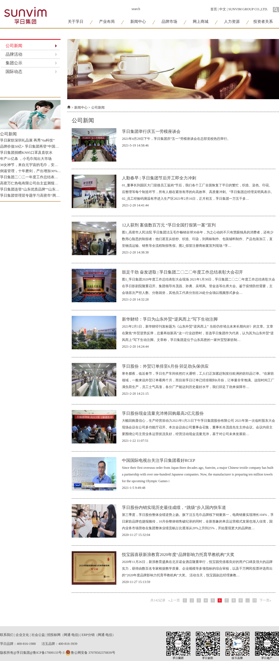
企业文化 (22, 635)
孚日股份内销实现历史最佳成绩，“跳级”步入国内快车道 (174, 507)
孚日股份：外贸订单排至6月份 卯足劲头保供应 (165, 366)
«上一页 (174, 600)
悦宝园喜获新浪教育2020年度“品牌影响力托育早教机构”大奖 (178, 554)
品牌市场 (169, 21)
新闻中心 (138, 21)
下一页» (265, 600)
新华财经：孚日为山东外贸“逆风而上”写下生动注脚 (170, 319)
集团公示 (14, 63)
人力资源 (232, 21)
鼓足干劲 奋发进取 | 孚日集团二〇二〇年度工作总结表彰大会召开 (182, 272)
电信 (74, 635)
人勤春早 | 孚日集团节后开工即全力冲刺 (159, 178)
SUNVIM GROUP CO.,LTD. (248, 9)
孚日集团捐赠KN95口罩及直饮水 (26, 152)
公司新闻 (14, 45)
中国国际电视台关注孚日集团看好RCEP (158, 460)
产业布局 (107, 21)
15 (254, 600)
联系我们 (6, 635)
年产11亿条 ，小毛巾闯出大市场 (26, 159)
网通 (67, 635)
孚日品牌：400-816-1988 (18, 644)
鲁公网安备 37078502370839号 (90, 652)
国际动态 (14, 71)
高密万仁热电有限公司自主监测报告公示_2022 (37, 183)
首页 (213, 9)
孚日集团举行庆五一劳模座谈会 (151, 131)
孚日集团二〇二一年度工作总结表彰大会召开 (36, 177)
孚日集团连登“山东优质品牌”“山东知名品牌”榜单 (39, 189)
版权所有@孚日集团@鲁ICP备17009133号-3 (32, 653)
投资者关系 (263, 21)
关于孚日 (75, 21)
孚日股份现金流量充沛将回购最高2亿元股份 (163, 413)
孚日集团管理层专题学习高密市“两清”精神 (34, 195)
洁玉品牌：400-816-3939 (59, 644)
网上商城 (200, 21)
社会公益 (38, 635)
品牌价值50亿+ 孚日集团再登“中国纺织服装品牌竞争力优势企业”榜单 (55, 146)
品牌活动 (14, 54)
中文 (222, 9)
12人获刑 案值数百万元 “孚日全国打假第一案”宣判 (169, 225)
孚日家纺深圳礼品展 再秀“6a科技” (27, 140)
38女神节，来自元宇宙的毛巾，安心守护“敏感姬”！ (41, 165)
